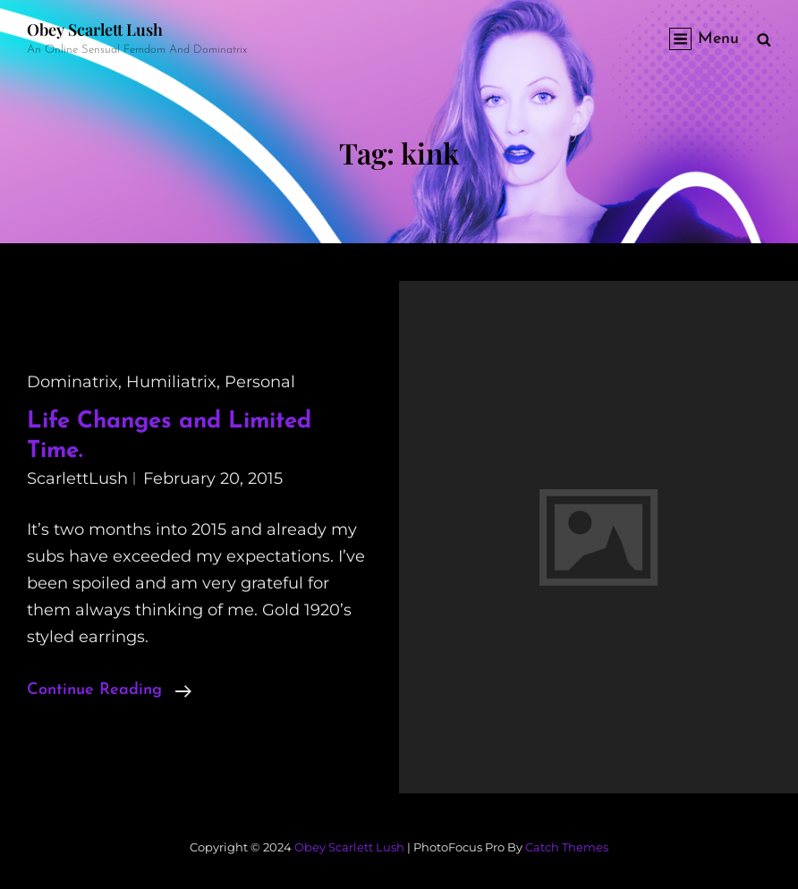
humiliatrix (171, 382)
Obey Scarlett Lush (95, 29)
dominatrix (72, 382)
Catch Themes (566, 847)
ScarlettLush (77, 478)
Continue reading (109, 690)
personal (260, 382)
